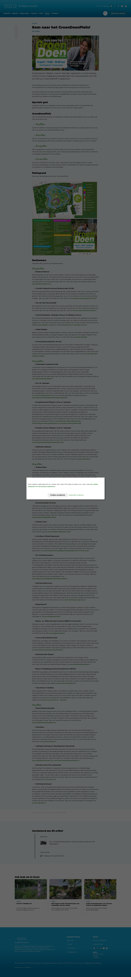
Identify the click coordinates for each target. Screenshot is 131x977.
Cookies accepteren (57, 495)
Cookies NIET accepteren (76, 495)
